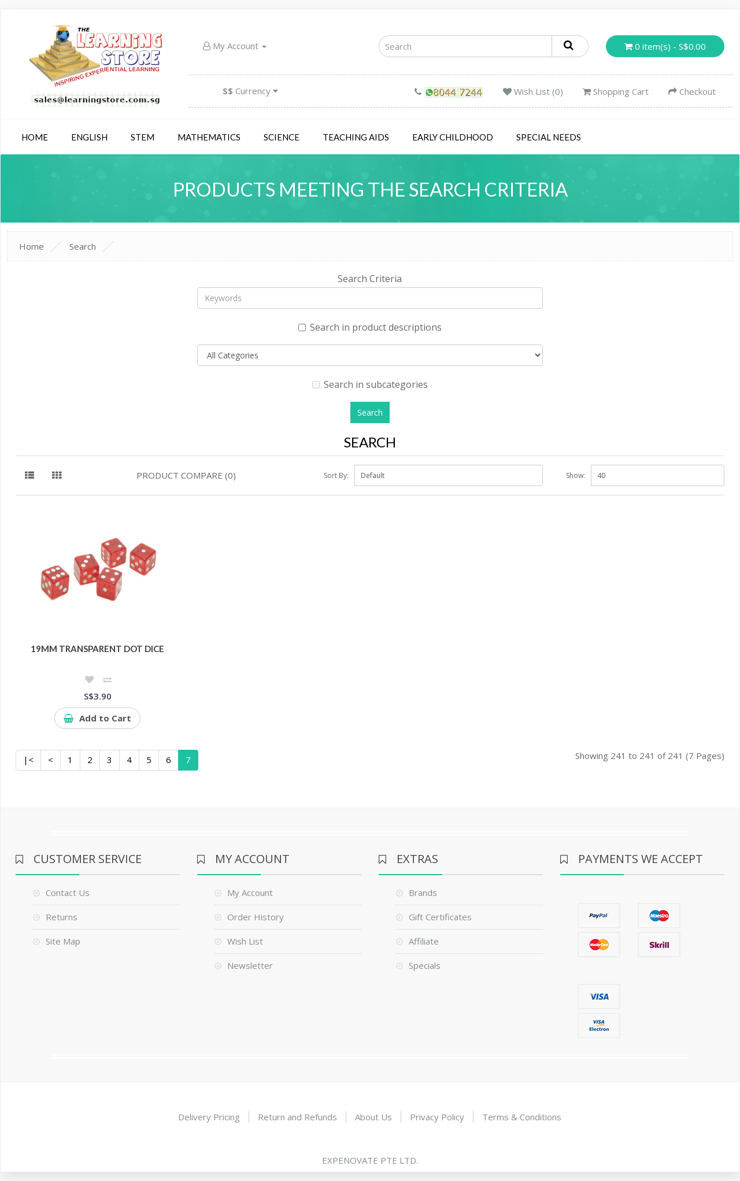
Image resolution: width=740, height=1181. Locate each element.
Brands (423, 892)
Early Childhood (452, 137)
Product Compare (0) (186, 475)
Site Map (63, 941)
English (89, 137)
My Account (235, 45)
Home (34, 137)
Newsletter (250, 965)
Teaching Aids (356, 137)
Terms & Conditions (521, 1117)
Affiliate (424, 941)
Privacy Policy (437, 1117)
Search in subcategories (370, 384)
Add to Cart (97, 718)
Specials (425, 965)
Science (281, 137)
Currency (250, 91)
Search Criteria (370, 278)
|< (28, 759)
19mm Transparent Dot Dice (97, 648)
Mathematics (208, 137)
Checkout (692, 91)
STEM (142, 137)
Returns (61, 917)
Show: (575, 475)
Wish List (245, 941)
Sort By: (336, 475)
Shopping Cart (616, 91)
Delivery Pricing (209, 1117)
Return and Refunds (297, 1117)
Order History (255, 917)
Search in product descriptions (370, 327)
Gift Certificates (440, 917)
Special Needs (548, 137)
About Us (373, 1117)
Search (82, 246)
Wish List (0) (533, 91)
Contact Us (68, 892)
